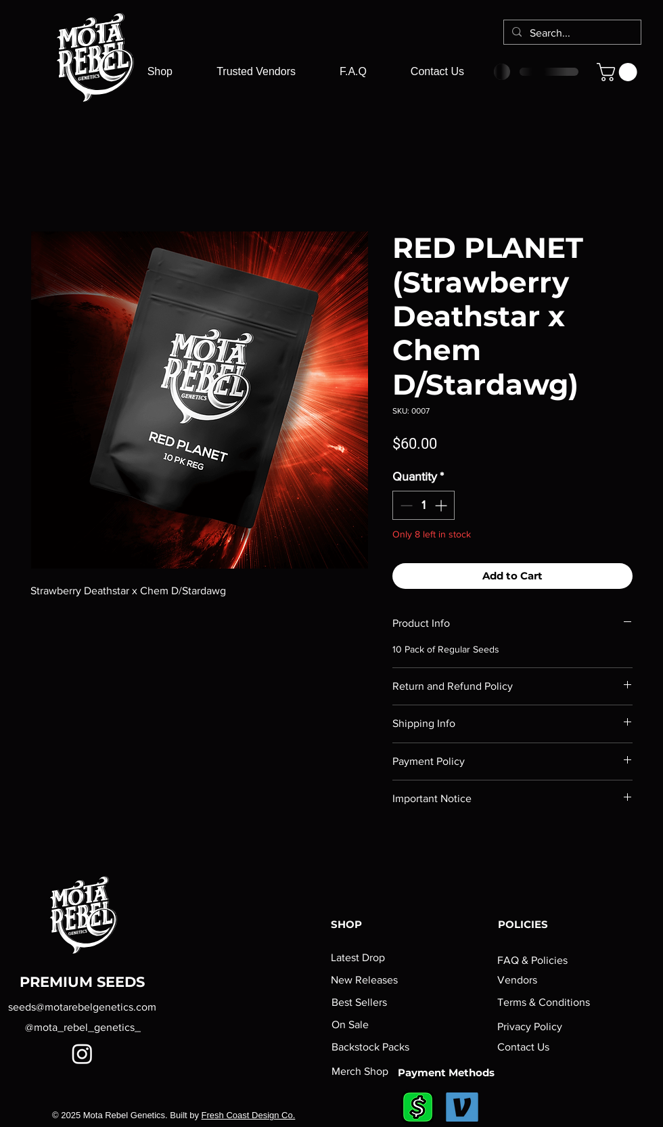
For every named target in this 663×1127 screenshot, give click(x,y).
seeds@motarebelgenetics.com (82, 1007)
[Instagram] (82, 1053)
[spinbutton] (423, 505)
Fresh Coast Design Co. (249, 1115)
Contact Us (523, 1047)
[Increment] (442, 505)
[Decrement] (404, 505)
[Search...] (571, 33)
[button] (619, 72)
